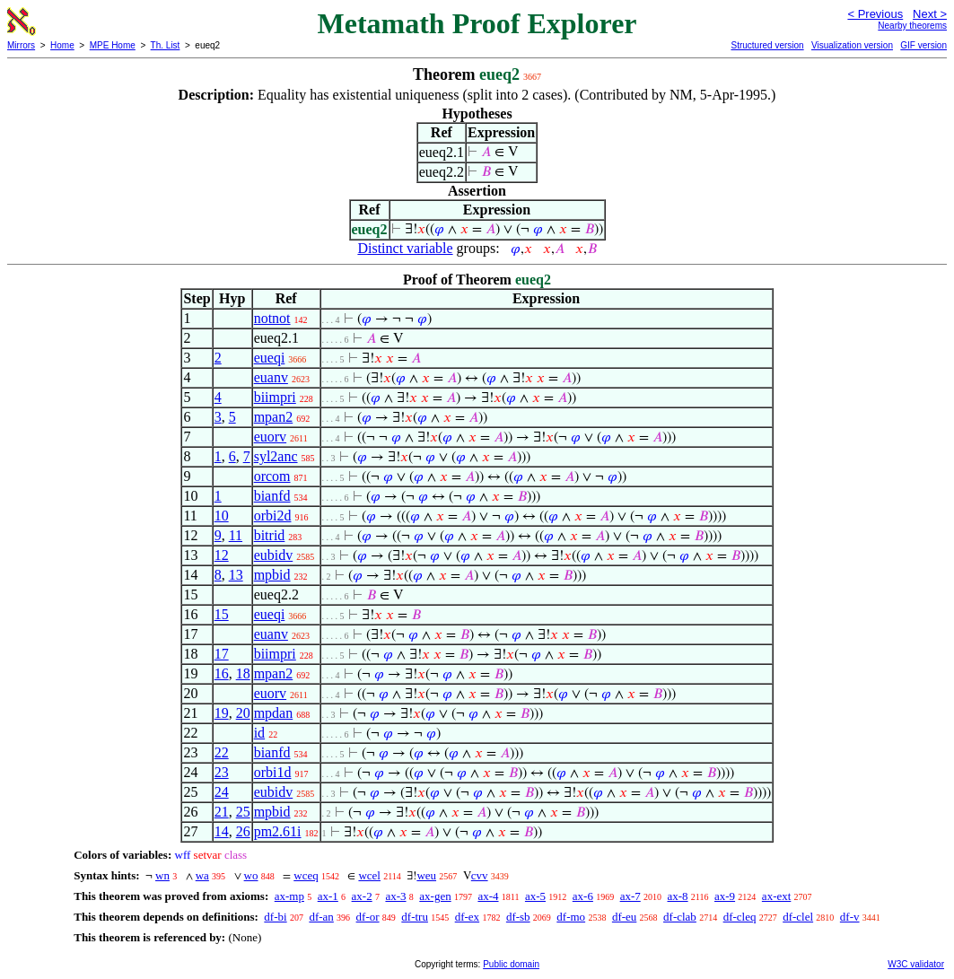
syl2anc (276, 456)
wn (162, 875)
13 (236, 574)
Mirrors (21, 45)
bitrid (269, 535)
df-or (368, 916)
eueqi (269, 357)
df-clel (798, 916)
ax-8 (678, 896)
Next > (930, 14)
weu (426, 875)
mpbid (272, 574)
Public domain (511, 964)
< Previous (875, 14)
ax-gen (435, 896)
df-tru (414, 916)
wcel (369, 875)
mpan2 (273, 416)
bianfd (272, 495)
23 (221, 772)
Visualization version (852, 45)
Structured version (767, 45)
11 (235, 535)
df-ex (467, 916)
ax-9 (724, 896)
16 (221, 673)
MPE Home (113, 45)
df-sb (518, 916)
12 (221, 555)
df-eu (624, 916)
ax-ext (776, 896)
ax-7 (630, 896)
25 (243, 811)
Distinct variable (404, 248)
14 (221, 831)
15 (221, 614)
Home (62, 45)
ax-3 (395, 896)
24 (221, 792)
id (259, 732)
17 (221, 653)
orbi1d (273, 772)
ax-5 (535, 896)
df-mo (570, 916)
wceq (305, 875)
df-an (321, 916)
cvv (479, 875)
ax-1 (328, 896)
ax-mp (289, 896)
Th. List (165, 45)
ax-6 (583, 896)
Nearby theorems (912, 26)
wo (251, 875)
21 (221, 811)
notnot (272, 318)
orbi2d (273, 515)
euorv (270, 436)
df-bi (275, 916)
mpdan (273, 713)
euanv (271, 377)
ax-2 (362, 896)
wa (202, 875)
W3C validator (916, 964)
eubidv (273, 555)
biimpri (275, 397)
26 (243, 831)
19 (221, 713)
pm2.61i (278, 831)
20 (243, 713)
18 (243, 673)
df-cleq (740, 916)
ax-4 (487, 896)
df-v (850, 916)
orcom (272, 476)
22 (221, 752)
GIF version (923, 45)
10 (221, 515)
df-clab (679, 916)
